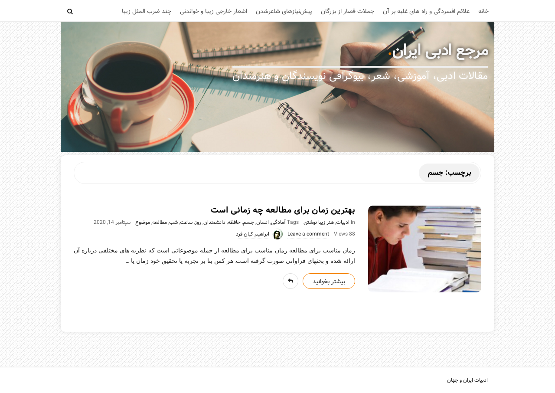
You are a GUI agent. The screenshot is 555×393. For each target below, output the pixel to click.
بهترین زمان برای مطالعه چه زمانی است (283, 210)
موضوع (142, 222)
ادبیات (342, 222)
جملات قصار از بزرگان (347, 11)
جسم (248, 222)
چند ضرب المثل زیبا (146, 11)
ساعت (186, 222)
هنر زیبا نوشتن (319, 222)
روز (198, 222)
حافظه (234, 222)
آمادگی (278, 222)
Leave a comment (308, 234)
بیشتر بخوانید (329, 281)
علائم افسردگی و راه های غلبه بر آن (426, 11)
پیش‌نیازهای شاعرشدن (284, 11)
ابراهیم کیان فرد (252, 234)
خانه (483, 11)
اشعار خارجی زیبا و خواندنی (213, 11)
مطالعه (159, 222)
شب (173, 222)
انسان (262, 222)
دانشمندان (214, 222)
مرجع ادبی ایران (440, 51)
